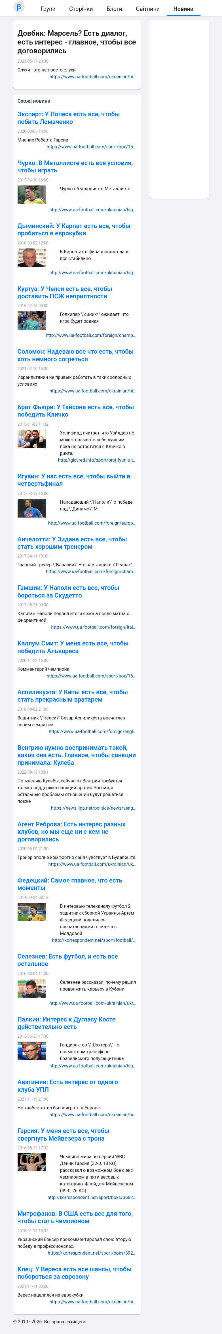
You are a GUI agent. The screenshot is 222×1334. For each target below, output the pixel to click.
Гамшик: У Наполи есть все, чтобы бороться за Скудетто (68, 591)
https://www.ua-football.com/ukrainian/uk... (92, 864)
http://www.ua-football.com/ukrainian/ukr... (92, 1003)
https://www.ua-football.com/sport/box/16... (91, 676)
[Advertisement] (179, 109)
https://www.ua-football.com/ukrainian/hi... (93, 76)
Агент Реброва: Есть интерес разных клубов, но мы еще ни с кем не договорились (72, 832)
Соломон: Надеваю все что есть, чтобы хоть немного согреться (76, 355)
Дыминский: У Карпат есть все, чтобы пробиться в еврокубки (74, 229)
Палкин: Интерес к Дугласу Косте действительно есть (67, 1023)
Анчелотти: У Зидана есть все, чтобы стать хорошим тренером (72, 543)
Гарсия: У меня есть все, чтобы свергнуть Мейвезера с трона (63, 1134)
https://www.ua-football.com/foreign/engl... (93, 731)
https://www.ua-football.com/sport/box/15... (91, 146)
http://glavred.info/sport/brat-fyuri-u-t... (97, 460)
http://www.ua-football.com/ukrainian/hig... (93, 209)
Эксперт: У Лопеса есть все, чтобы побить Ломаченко (69, 118)
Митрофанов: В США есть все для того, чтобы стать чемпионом (75, 1217)
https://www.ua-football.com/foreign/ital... (93, 627)
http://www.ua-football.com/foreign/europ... (92, 523)
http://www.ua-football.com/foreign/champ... (91, 335)
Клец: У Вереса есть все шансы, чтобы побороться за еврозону (75, 1273)
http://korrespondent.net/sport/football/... (94, 940)
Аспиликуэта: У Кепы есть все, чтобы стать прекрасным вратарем (73, 696)
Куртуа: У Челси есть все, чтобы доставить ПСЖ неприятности (65, 292)
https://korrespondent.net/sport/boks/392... (92, 1253)
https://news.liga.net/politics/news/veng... (94, 808)
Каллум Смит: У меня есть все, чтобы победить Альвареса (73, 647)
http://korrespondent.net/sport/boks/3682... (92, 1197)
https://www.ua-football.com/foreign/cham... (91, 571)
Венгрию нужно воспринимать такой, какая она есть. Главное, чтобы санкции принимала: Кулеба (77, 755)
